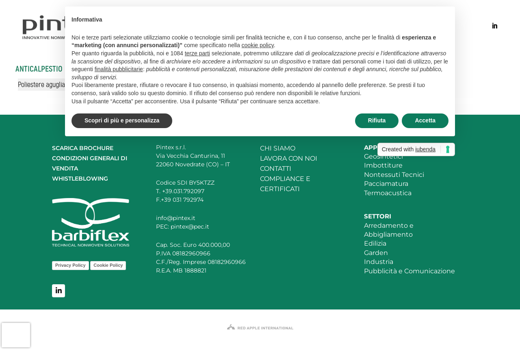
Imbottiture (383, 165)
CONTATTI (275, 168)
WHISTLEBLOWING (80, 178)
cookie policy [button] (258, 45)
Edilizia (375, 243)
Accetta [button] (425, 120)
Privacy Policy (70, 265)
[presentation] (16, 335)
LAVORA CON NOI (288, 158)
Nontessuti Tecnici (394, 175)
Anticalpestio (39, 69)
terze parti (197, 53)
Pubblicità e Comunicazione (409, 271)
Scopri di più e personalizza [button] (121, 120)
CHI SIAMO (277, 148)
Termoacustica (388, 193)
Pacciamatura (386, 183)
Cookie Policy (108, 265)
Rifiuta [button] (377, 120)
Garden (376, 253)
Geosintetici (383, 156)
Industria (378, 262)
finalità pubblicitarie (119, 69)
